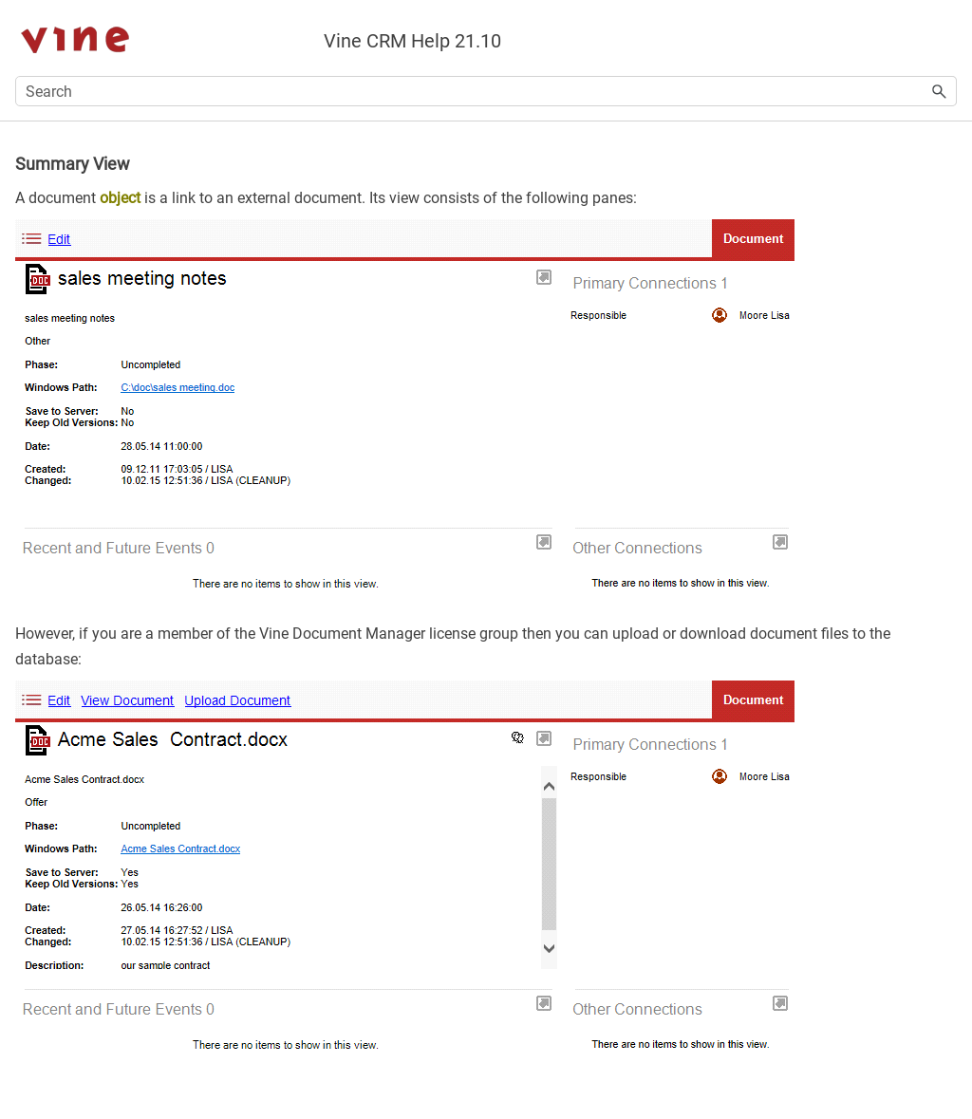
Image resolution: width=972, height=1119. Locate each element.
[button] (940, 91)
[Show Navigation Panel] (946, 38)
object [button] (120, 198)
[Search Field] (486, 91)
